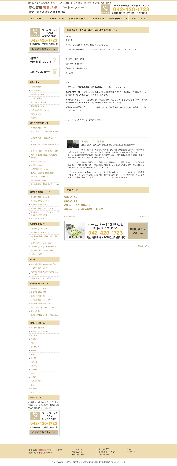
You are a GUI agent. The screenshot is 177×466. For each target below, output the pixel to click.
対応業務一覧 (36, 91)
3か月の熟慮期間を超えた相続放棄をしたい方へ (45, 237)
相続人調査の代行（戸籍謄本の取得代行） (45, 133)
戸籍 (32, 343)
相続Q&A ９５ (70, 201)
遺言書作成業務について (40, 197)
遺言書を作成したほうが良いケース (44, 208)
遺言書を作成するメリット (41, 201)
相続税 (33, 377)
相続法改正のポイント (39, 288)
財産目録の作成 (37, 165)
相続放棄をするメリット (40, 232)
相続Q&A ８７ (70, 197)
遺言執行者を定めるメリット (42, 219)
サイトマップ (130, 452)
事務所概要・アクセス (118, 18)
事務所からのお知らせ (39, 331)
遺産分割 (34, 389)
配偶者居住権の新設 (38, 292)
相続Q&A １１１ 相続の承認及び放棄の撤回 (83, 209)
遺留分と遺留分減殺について (42, 303)
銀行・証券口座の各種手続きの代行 (44, 151)
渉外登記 (34, 354)
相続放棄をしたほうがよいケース (43, 247)
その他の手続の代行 (38, 180)
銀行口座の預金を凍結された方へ (43, 264)
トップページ (37, 18)
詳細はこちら (48, 408)
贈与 (32, 385)
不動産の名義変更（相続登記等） (43, 173)
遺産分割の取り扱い (38, 296)
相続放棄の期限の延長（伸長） (42, 250)
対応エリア (35, 118)
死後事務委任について (39, 268)
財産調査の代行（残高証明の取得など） (44, 139)
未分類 (33, 351)
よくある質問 (97, 18)
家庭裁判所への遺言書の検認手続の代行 (45, 146)
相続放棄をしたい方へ (39, 229)
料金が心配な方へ (38, 98)
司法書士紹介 (56, 18)
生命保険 (34, 358)
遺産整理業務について (39, 128)
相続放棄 (34, 370)
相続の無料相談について (40, 110)
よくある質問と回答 (38, 102)
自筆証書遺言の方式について (42, 300)
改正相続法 (35, 347)
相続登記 (34, 373)
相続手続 (34, 366)
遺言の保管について (38, 311)
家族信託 (34, 339)
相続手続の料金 (77, 18)
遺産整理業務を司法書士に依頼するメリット (45, 185)
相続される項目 (37, 254)
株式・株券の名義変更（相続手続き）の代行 (45, 156)
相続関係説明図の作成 (39, 169)
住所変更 (34, 335)
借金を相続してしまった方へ (42, 243)
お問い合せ (138, 18)
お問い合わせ (36, 114)
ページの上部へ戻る (141, 246)
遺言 (32, 392)
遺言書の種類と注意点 (39, 205)
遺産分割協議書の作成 (39, 161)
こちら (75, 120)
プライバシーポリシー (133, 449)
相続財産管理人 (37, 381)
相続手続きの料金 (37, 94)
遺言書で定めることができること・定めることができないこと (45, 213)
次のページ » (144, 216)
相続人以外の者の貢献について (42, 307)
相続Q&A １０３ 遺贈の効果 (77, 205)
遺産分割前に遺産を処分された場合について (45, 316)
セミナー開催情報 (37, 328)
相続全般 (34, 362)
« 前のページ (69, 216)
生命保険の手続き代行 (39, 177)
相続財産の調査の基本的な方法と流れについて (45, 273)
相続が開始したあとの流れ (41, 278)
